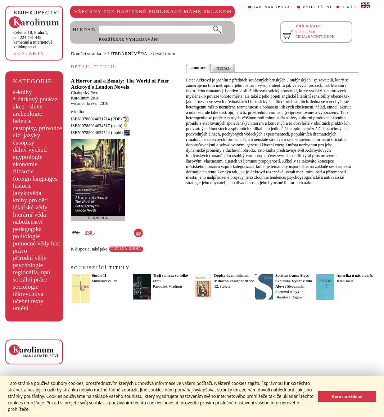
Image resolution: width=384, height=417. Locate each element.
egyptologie (27, 157)
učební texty (28, 301)
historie (22, 185)
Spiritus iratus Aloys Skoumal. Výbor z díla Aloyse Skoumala (293, 281)
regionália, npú (31, 272)
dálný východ (30, 149)
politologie (26, 236)
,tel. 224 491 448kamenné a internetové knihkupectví (33, 39)
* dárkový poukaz (35, 99)
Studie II (99, 276)
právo (20, 250)
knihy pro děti (30, 200)
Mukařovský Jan (104, 281)
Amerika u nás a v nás (354, 276)
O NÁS (349, 7)
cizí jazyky (26, 135)
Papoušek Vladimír (167, 286)
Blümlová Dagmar (289, 297)
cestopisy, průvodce (37, 128)
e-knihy (22, 92)
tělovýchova (28, 293)
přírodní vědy (30, 257)
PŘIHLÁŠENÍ (317, 7)
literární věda (29, 214)
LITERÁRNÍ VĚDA (127, 53)
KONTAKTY (29, 53)
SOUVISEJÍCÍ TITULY (100, 267)
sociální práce (30, 279)
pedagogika (27, 229)
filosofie (23, 171)
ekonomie (25, 164)
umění (20, 308)
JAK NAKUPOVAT (273, 7)
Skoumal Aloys (287, 292)
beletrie (22, 120)
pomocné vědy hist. (37, 243)
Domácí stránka (86, 53)
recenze (223, 68)
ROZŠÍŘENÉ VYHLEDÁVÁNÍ (129, 39)
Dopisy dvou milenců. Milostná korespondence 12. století (234, 281)
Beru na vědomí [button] (347, 396)
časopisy (24, 142)
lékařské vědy (30, 207)
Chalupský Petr (84, 92)
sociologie (26, 286)
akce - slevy (28, 106)
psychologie (28, 265)
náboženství (28, 221)
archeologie (27, 113)
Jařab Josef (344, 281)
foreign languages (35, 178)
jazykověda (27, 193)
